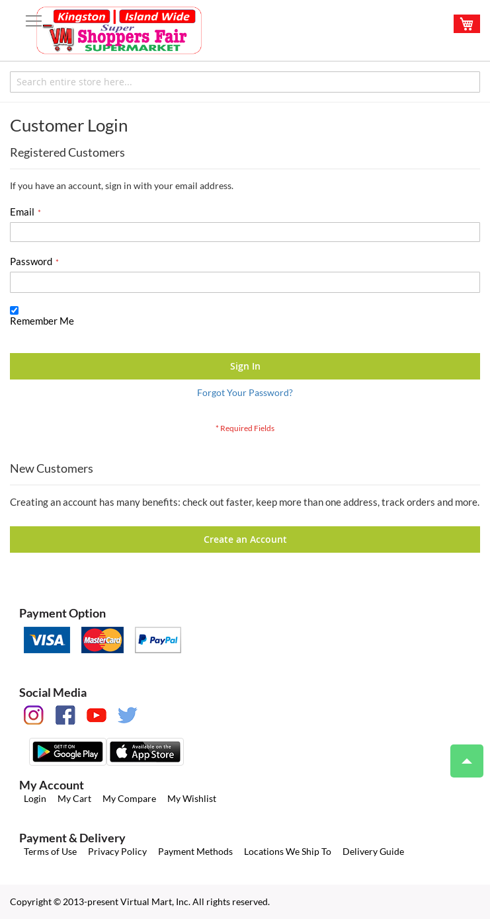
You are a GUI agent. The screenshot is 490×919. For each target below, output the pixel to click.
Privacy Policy (117, 851)
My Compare (129, 798)
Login (35, 798)
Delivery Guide (373, 851)
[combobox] (245, 82)
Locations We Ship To (287, 851)
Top (461, 754)
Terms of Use (50, 851)
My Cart (74, 798)
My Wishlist (191, 798)
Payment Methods (195, 851)
